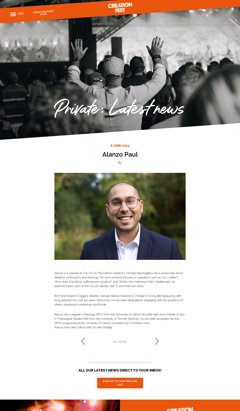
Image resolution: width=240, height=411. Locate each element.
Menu (22, 14)
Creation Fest (120, 7)
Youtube (227, 4)
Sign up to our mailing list (120, 383)
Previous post (83, 341)
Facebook (207, 5)
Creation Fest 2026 (46, 12)
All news (120, 341)
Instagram (214, 4)
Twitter (221, 4)
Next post (157, 341)
